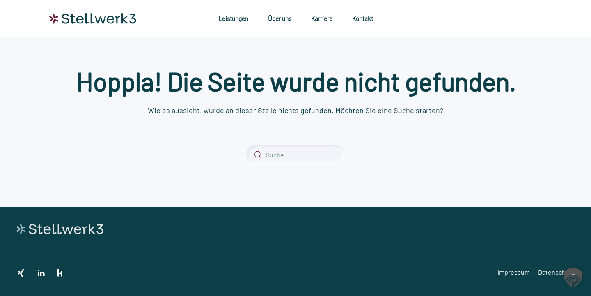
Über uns (279, 18)
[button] (573, 278)
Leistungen (233, 18)
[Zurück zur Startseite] (92, 18)
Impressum (513, 272)
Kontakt (362, 18)
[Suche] (295, 154)
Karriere (321, 18)
